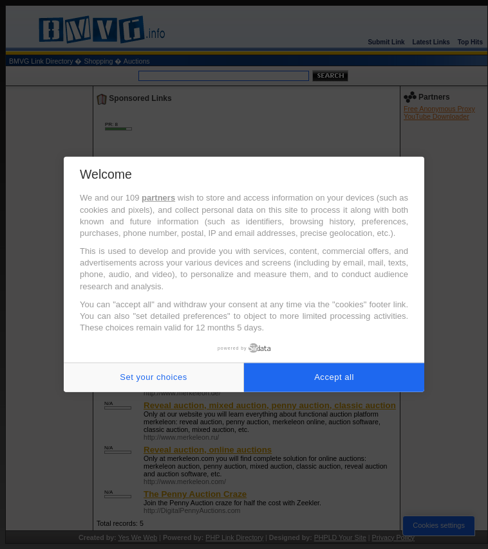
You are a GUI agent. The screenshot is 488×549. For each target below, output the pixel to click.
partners (158, 198)
